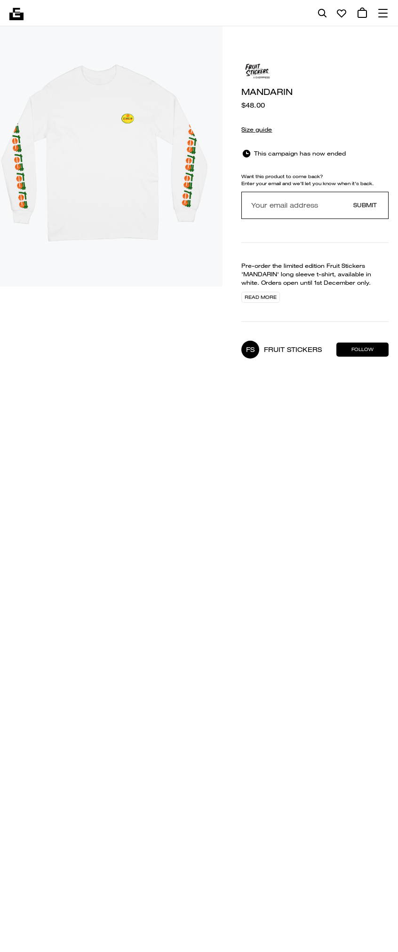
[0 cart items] (362, 13)
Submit (365, 205)
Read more (261, 297)
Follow (362, 349)
